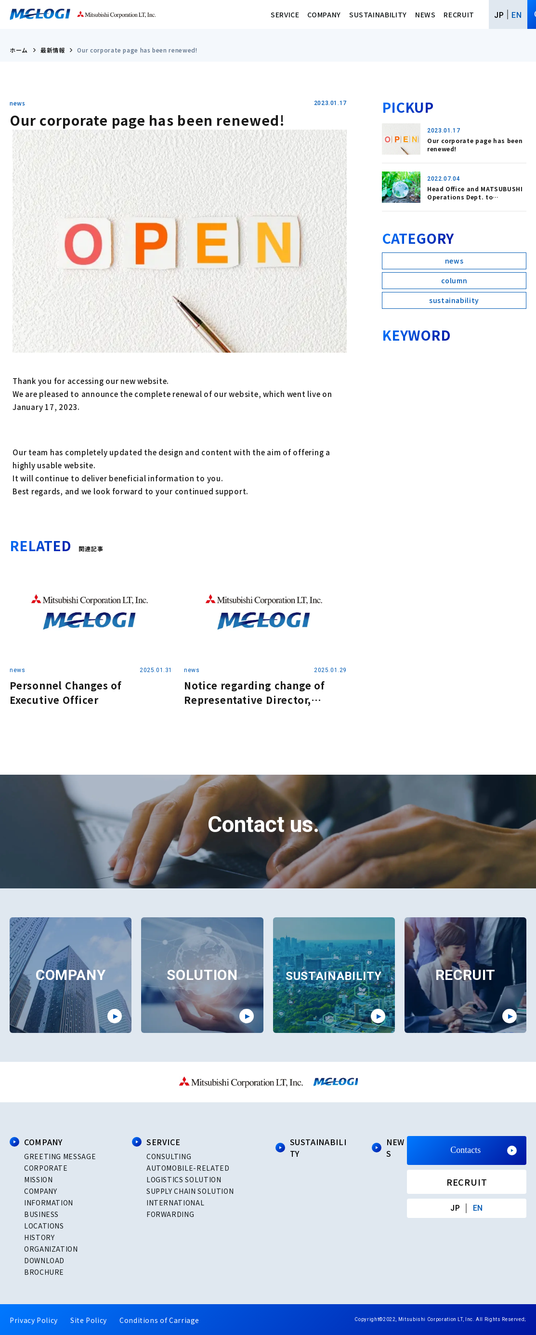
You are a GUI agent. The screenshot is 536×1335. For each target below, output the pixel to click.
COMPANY (323, 14)
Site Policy (88, 1320)
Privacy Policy (34, 1320)
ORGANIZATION (51, 1249)
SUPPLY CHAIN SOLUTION (190, 1191)
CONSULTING (168, 1156)
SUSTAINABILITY (378, 14)
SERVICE (285, 14)
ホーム (19, 50)
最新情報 (52, 50)
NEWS (425, 14)
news (18, 103)
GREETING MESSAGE (60, 1156)
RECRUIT (459, 14)
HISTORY (39, 1237)
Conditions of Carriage (159, 1320)
